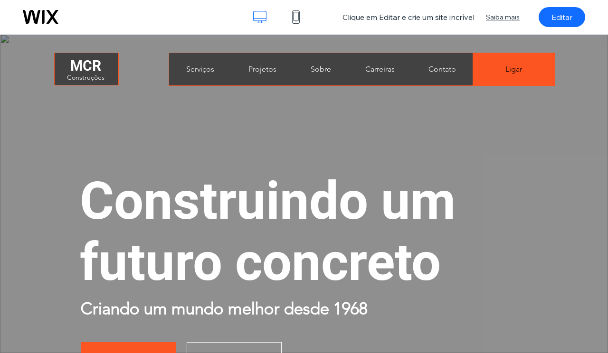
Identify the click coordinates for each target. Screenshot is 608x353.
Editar (561, 17)
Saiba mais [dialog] (503, 17)
